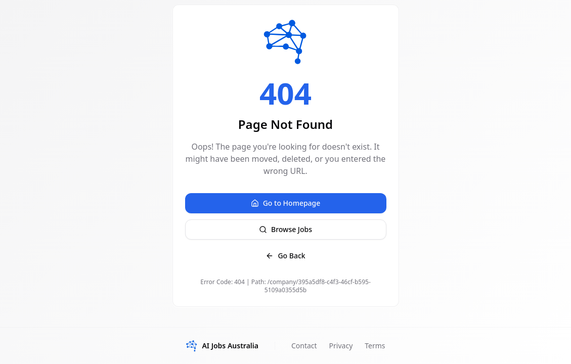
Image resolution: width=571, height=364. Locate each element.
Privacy (341, 345)
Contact (304, 345)
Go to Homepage (286, 203)
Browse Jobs (285, 229)
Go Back (285, 255)
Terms (375, 345)
